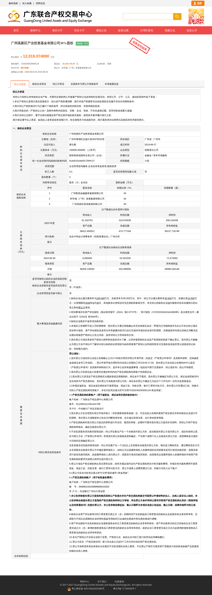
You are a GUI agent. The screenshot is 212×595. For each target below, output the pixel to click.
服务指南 (13, 3)
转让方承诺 (20, 84)
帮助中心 (84, 581)
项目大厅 (57, 30)
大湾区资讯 (146, 30)
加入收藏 (26, 3)
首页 (16, 30)
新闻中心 (35, 30)
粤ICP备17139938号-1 (124, 588)
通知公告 (101, 30)
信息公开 (192, 30)
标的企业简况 (39, 83)
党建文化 (170, 30)
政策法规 (123, 30)
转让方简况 (58, 83)
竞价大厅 (79, 30)
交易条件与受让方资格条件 (84, 83)
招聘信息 (40, 3)
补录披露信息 (112, 83)
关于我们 (102, 581)
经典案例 (119, 581)
